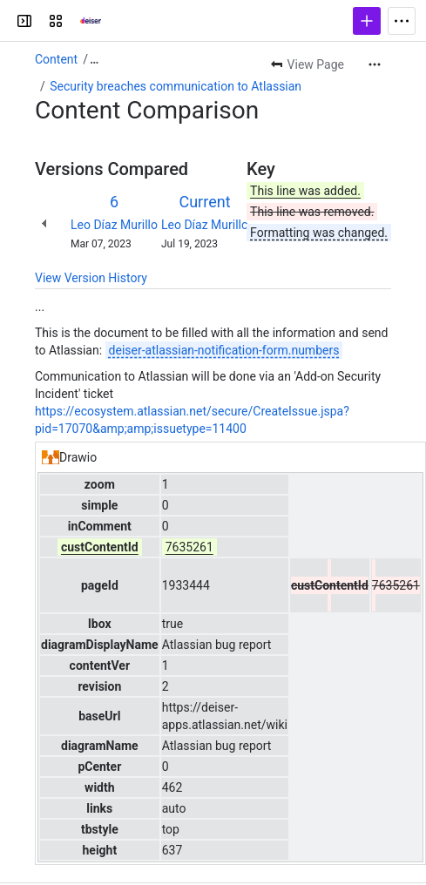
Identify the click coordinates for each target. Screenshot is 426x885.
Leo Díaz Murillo (114, 225)
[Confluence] (80, 21)
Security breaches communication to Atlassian (175, 86)
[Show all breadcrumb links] (94, 59)
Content (56, 59)
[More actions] (374, 64)
